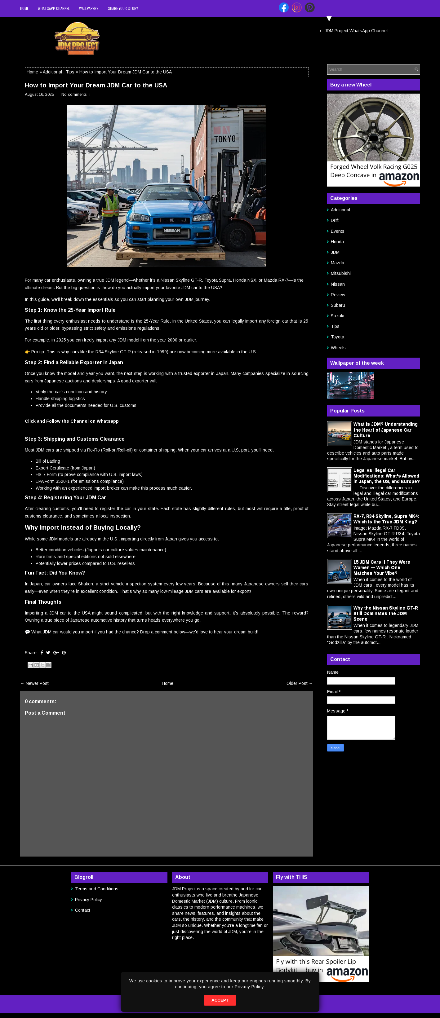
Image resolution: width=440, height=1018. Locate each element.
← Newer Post (34, 683)
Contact (82, 910)
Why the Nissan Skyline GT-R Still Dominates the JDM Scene (385, 613)
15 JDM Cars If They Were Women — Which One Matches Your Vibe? (381, 567)
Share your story (123, 8)
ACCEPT (220, 1000)
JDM (335, 252)
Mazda (337, 262)
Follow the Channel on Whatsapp (82, 421)
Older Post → (300, 683)
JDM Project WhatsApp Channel (356, 30)
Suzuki (337, 315)
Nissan (338, 284)
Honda (337, 241)
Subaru (338, 305)
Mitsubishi (341, 273)
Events (337, 231)
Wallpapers (89, 8)
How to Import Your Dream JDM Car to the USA (96, 85)
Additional (52, 71)
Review (338, 294)
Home (24, 8)
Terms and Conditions (96, 888)
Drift (335, 220)
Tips (70, 71)
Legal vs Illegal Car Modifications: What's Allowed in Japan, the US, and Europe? (386, 476)
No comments (74, 94)
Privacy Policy (88, 899)
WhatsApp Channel (54, 8)
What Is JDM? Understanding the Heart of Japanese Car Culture (385, 429)
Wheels (338, 347)
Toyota (337, 336)
